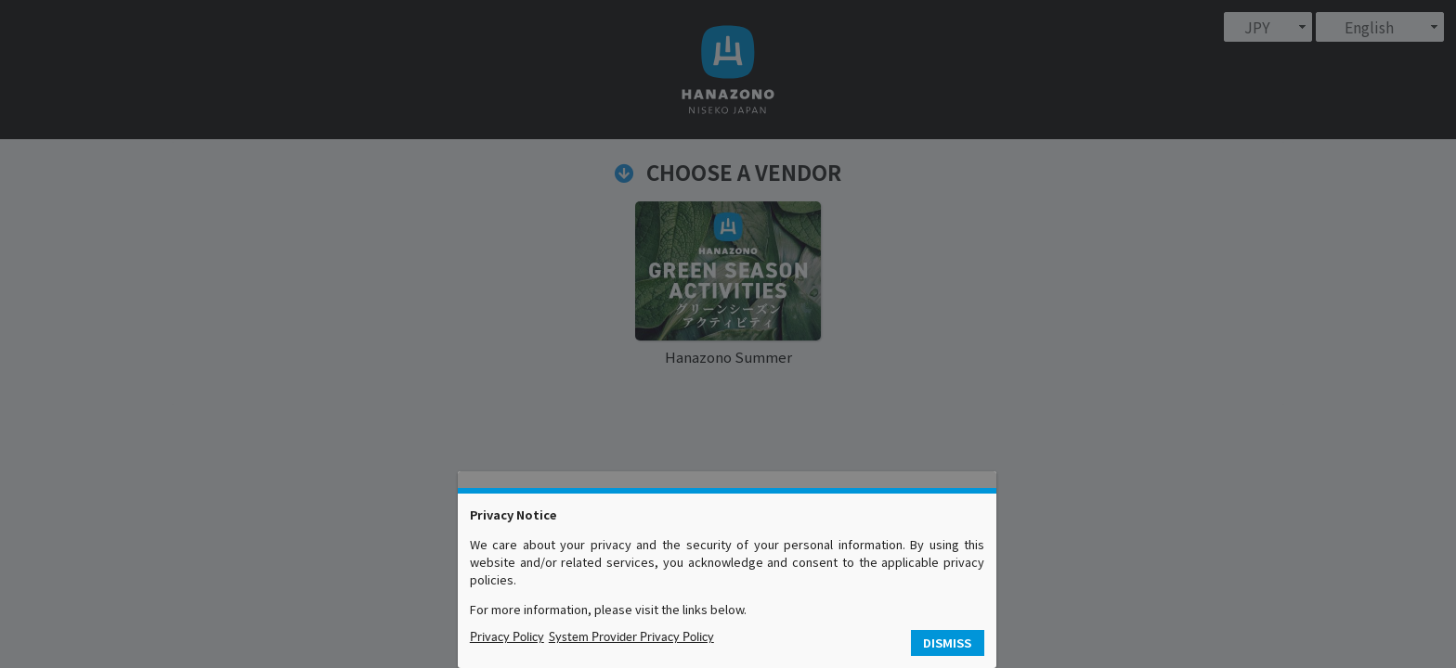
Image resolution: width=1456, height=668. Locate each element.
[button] (948, 643)
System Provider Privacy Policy (631, 637)
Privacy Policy (507, 637)
